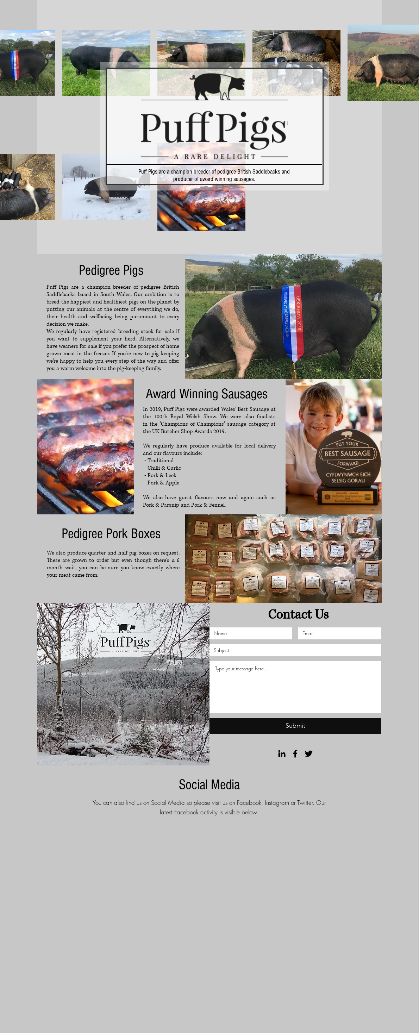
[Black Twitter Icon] (309, 754)
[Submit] (295, 726)
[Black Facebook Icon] (295, 754)
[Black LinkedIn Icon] (282, 754)
